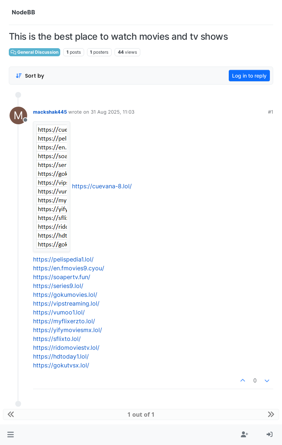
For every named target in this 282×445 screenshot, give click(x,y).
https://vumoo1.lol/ (59, 312)
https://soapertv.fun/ (61, 277)
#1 (270, 112)
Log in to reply (249, 75)
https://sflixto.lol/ (57, 338)
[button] (10, 434)
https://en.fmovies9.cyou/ (68, 268)
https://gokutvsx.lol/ (61, 365)
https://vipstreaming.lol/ (66, 303)
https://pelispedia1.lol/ (63, 259)
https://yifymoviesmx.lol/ (67, 330)
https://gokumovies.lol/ (65, 294)
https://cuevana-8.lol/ (102, 186)
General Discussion (34, 52)
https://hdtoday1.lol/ (61, 356)
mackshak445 (50, 112)
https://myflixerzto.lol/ (64, 321)
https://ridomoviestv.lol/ (66, 347)
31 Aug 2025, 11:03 (112, 112)
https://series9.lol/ (58, 285)
